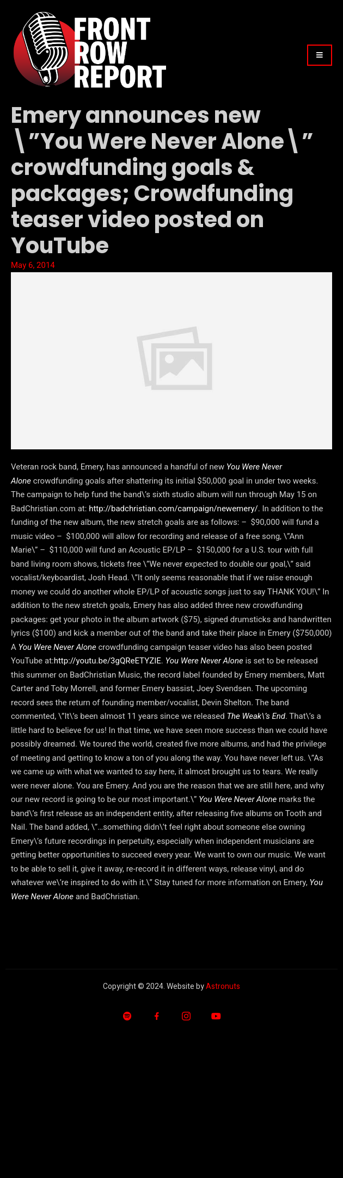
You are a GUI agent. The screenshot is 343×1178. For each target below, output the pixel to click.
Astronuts (223, 986)
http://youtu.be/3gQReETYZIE (107, 661)
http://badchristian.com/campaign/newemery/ (173, 508)
